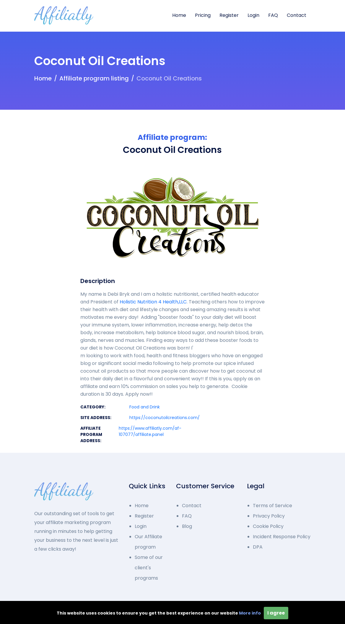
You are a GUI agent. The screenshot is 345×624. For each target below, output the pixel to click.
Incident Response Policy (281, 536)
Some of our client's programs (149, 567)
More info (250, 613)
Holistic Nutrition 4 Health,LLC (153, 301)
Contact (296, 15)
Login (253, 15)
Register (229, 15)
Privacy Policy (269, 516)
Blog (187, 526)
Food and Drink (144, 407)
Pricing (203, 15)
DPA (258, 547)
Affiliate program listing (94, 78)
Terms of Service (272, 505)
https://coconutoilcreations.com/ (164, 418)
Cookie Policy (268, 526)
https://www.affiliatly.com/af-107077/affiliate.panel (150, 431)
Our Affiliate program (148, 541)
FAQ (273, 15)
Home (179, 15)
